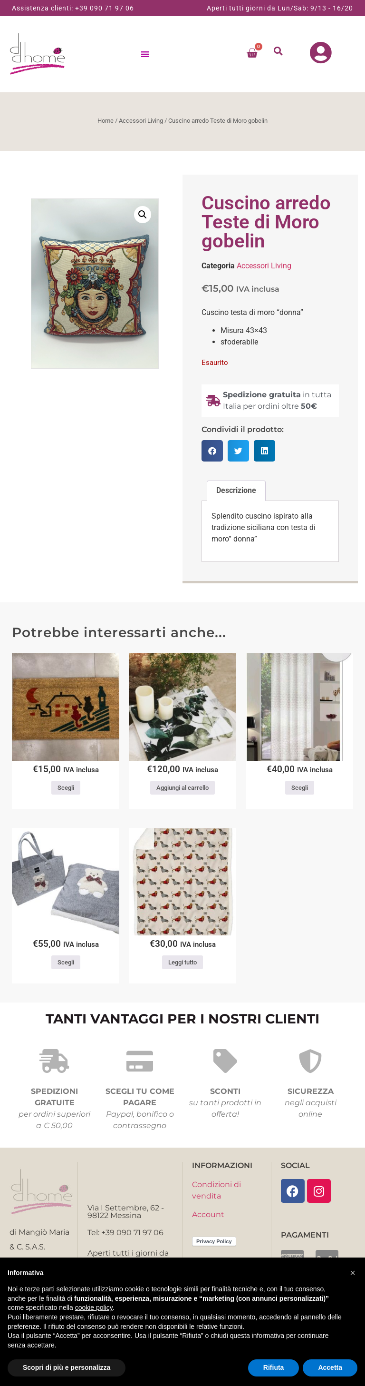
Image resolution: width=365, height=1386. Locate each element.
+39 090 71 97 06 (104, 8)
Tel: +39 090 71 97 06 (125, 1232)
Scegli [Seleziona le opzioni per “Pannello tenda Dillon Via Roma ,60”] (299, 787)
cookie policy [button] (94, 1307)
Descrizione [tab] (236, 490)
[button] (278, 50)
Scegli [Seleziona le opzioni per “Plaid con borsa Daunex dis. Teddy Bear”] (66, 962)
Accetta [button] (330, 1367)
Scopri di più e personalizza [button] (66, 1367)
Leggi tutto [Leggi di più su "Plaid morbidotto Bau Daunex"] (182, 962)
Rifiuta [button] (273, 1367)
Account (208, 1214)
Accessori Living (141, 120)
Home (105, 120)
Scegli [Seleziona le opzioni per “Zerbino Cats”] (66, 787)
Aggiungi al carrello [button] (182, 787)
